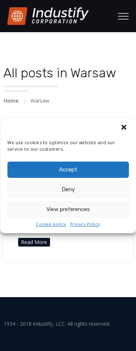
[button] (124, 128)
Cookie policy (51, 224)
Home (11, 100)
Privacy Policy (85, 224)
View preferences (68, 209)
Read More (34, 242)
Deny (68, 189)
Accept (68, 169)
